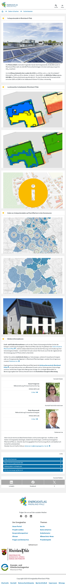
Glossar (15, 536)
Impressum (53, 583)
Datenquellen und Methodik (13, 466)
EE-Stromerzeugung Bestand (13, 470)
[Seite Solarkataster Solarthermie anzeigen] (32, 152)
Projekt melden (18, 530)
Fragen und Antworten (20, 540)
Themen (43, 522)
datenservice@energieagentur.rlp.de (36, 446)
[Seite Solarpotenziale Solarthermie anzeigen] (32, 278)
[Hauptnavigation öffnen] (62, 6)
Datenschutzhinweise (26, 583)
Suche (42, 526)
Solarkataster (45, 533)
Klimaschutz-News (47, 536)
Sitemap (62, 583)
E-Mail (34, 392)
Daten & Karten (45, 530)
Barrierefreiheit (41, 583)
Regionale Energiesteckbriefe (13, 463)
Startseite (5, 583)
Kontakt (13, 583)
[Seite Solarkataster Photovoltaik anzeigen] (32, 112)
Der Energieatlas (19, 522)
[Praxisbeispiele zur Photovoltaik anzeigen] (33, 318)
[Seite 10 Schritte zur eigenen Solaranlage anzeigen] (33, 192)
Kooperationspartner (20, 533)
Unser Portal (17, 526)
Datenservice (13, 361)
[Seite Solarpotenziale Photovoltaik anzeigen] (32, 237)
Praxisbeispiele (45, 540)
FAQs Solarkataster (10, 459)
